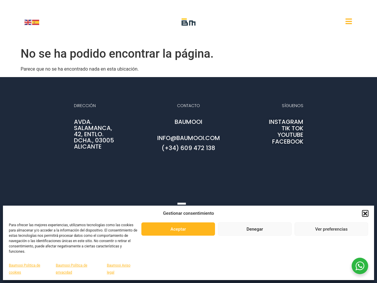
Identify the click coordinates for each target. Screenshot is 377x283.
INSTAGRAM (286, 122)
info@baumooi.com (188, 138)
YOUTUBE (290, 135)
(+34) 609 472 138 (188, 148)
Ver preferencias (331, 229)
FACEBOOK (287, 141)
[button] (365, 213)
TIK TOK (292, 128)
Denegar (255, 229)
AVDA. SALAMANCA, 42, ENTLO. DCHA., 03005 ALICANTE (94, 134)
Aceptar (178, 229)
